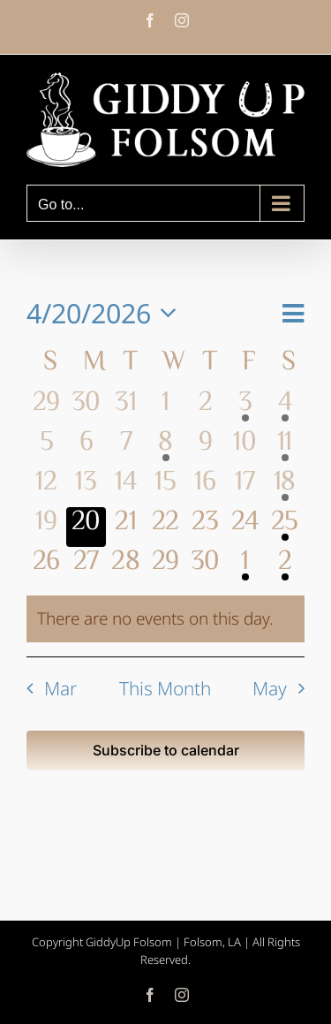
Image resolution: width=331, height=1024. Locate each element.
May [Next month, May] (269, 688)
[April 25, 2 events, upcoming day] (285, 527)
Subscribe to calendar (166, 750)
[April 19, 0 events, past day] (46, 527)
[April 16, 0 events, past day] (205, 487)
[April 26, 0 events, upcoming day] (46, 567)
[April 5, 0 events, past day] (46, 447)
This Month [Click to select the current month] (165, 688)
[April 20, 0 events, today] (86, 527)
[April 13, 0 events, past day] (86, 487)
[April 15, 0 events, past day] (165, 487)
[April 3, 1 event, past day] (245, 408)
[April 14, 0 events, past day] (126, 487)
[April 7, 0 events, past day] (126, 447)
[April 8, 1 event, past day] (165, 447)
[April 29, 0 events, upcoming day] (165, 567)
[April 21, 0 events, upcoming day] (126, 527)
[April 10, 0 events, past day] (245, 447)
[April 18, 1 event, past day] (285, 487)
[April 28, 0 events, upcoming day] (126, 567)
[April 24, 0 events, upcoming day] (245, 527)
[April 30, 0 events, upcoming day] (205, 567)
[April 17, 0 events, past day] (245, 487)
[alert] (165, 618)
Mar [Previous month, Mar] (60, 688)
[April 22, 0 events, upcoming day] (165, 527)
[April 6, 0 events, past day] (86, 447)
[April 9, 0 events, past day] (205, 447)
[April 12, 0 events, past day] (46, 487)
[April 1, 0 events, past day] (165, 408)
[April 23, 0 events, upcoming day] (205, 527)
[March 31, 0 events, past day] (126, 408)
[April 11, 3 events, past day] (285, 447)
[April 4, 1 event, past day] (285, 408)
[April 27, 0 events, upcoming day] (86, 567)
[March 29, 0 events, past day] (46, 408)
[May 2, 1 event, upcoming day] (285, 567)
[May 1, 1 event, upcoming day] (245, 567)
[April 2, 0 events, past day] (205, 408)
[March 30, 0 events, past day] (86, 408)
